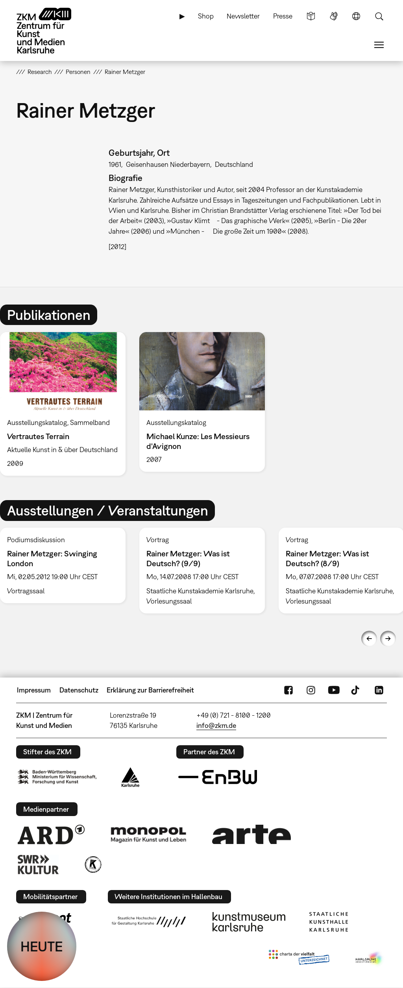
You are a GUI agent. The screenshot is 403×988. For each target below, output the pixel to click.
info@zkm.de (216, 725)
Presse (282, 16)
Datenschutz (78, 690)
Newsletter (243, 16)
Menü (379, 45)
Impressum (34, 690)
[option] (202, 402)
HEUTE (41, 946)
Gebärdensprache (334, 16)
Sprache (356, 16)
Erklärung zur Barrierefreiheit (150, 690)
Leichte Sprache (311, 16)
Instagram (311, 690)
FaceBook (288, 690)
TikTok (356, 690)
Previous (369, 638)
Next (388, 638)
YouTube (334, 690)
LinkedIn (379, 690)
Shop (206, 16)
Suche (379, 16)
